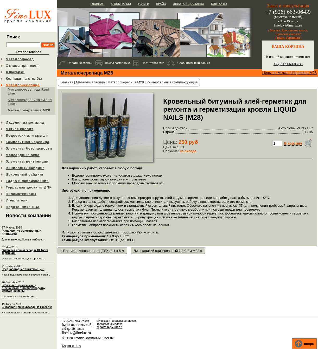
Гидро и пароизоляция (27, 181)
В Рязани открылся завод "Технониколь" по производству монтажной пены (23, 288)
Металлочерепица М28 (29, 110)
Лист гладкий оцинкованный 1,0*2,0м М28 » (168, 251)
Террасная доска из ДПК (29, 187)
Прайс (161, 3)
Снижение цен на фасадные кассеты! (27, 307)
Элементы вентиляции (27, 161)
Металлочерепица (23, 85)
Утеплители (17, 200)
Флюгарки (15, 72)
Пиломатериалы (21, 194)
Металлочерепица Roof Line (28, 91)
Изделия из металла (25, 122)
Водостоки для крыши (27, 135)
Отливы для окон (22, 66)
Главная (97, 3)
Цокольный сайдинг (25, 174)
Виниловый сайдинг (25, 168)
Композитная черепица (27, 142)
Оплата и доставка (188, 3)
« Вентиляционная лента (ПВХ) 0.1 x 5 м (92, 251)
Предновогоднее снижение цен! (23, 269)
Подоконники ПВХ (23, 207)
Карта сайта (71, 346)
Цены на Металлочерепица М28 (289, 73)
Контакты (219, 3)
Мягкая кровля (20, 129)
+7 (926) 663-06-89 (288, 64)
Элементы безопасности (29, 148)
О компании (121, 3)
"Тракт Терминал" (288, 37)
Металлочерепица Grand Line (30, 102)
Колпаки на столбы (24, 78)
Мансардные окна (23, 155)
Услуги (143, 3)
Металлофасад (20, 59)
